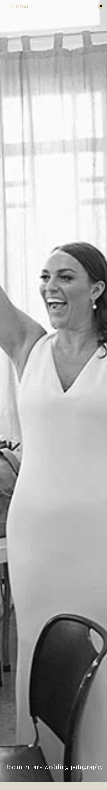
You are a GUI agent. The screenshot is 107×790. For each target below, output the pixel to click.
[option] (53, 391)
